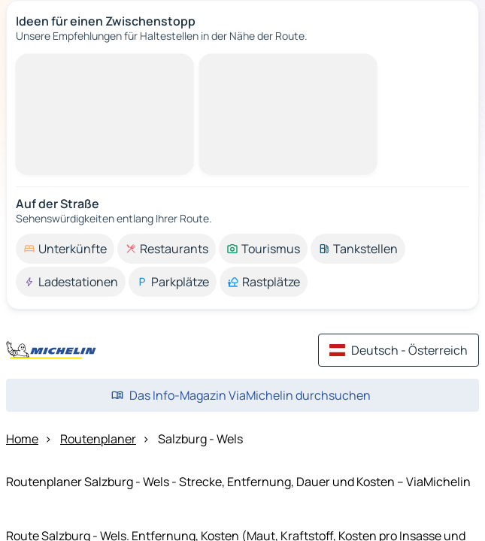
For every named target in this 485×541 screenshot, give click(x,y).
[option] (65, 249)
